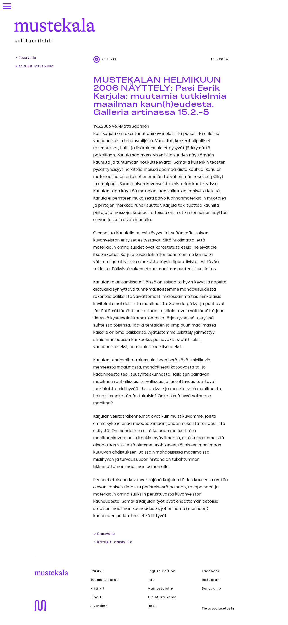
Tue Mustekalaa (162, 597)
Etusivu (97, 571)
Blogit (95, 597)
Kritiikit (97, 588)
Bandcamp (211, 588)
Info (151, 580)
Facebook (211, 571)
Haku (152, 606)
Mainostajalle (160, 588)
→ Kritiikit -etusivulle (34, 66)
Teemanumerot (104, 580)
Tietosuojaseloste (218, 608)
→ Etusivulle (25, 58)
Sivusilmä (99, 606)
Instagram (211, 580)
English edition (161, 571)
